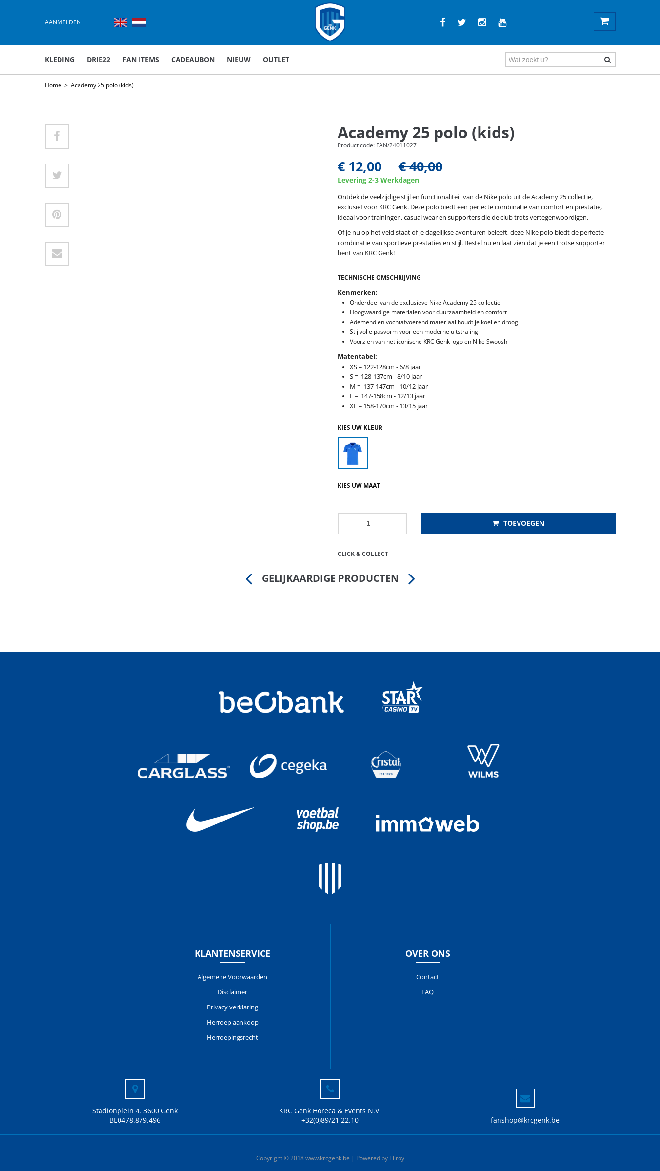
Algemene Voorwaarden (232, 976)
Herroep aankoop (233, 1022)
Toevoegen (518, 523)
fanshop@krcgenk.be (525, 1120)
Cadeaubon (193, 59)
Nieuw (239, 59)
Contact (427, 976)
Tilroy (396, 1158)
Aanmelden (63, 22)
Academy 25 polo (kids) (102, 85)
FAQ (427, 991)
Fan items (140, 59)
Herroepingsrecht (232, 1037)
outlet (276, 59)
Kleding (60, 59)
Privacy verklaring (232, 1007)
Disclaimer (232, 991)
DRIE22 (98, 59)
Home (53, 85)
